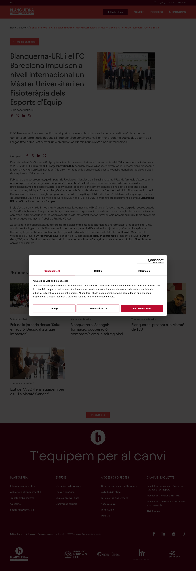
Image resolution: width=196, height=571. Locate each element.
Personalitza (98, 308)
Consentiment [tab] (52, 271)
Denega (54, 308)
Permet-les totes (142, 308)
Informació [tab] (144, 271)
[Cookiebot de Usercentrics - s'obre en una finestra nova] (150, 260)
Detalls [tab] (98, 271)
